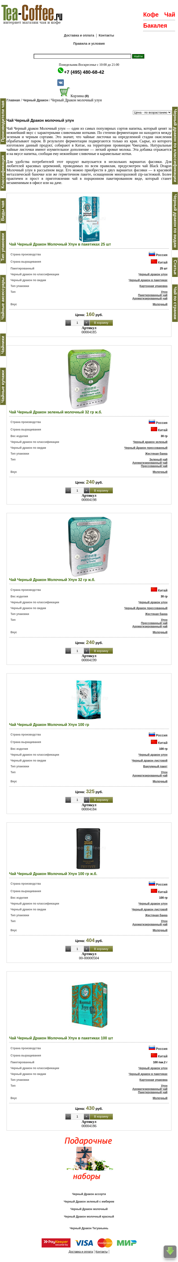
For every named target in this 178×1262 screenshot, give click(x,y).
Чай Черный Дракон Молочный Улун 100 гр (49, 725)
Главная (13, 100)
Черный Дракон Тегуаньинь (89, 1228)
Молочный (160, 304)
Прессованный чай (154, 466)
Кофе (151, 14)
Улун (164, 292)
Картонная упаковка (153, 286)
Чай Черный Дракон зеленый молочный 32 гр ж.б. (55, 412)
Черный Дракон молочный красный (89, 1216)
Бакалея (155, 25)
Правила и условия (89, 43)
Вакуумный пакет (155, 766)
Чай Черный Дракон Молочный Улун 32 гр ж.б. (52, 580)
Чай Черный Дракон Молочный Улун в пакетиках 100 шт (61, 1038)
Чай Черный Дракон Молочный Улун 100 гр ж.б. (53, 874)
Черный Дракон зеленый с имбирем (89, 1201)
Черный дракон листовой (149, 760)
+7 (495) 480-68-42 (84, 72)
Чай (169, 14)
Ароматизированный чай (149, 298)
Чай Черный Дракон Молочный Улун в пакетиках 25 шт (60, 244)
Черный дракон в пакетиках (148, 280)
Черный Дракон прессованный (145, 447)
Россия (161, 255)
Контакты (106, 35)
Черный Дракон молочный (89, 1209)
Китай (162, 262)
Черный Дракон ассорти (89, 1194)
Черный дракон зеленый (150, 442)
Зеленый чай (158, 459)
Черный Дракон (35, 100)
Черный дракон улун (152, 274)
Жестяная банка (156, 453)
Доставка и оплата (79, 35)
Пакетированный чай (152, 295)
